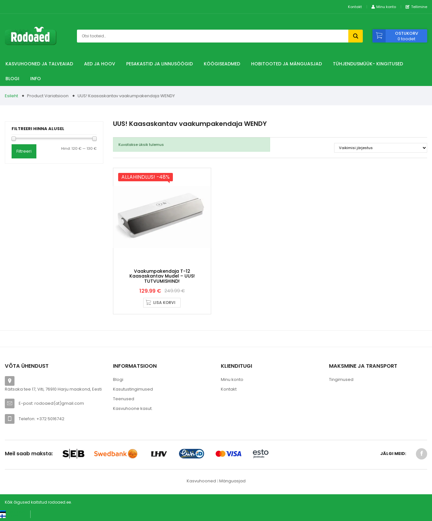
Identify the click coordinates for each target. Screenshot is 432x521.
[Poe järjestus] (380, 148)
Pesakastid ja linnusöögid (159, 64)
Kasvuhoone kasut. (133, 408)
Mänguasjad (232, 481)
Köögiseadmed (222, 64)
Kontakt (355, 6)
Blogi (12, 78)
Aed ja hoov (99, 64)
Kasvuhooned (201, 481)
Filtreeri (24, 151)
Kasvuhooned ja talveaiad (39, 64)
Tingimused (341, 379)
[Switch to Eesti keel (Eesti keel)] (12, 512)
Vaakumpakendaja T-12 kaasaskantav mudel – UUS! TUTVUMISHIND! (162, 276)
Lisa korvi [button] (164, 302)
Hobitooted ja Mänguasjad (286, 64)
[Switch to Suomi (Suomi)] (9, 516)
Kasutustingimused (133, 389)
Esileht (11, 96)
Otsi (355, 36)
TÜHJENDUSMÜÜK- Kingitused (368, 64)
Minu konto (232, 379)
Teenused (123, 399)
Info (35, 78)
